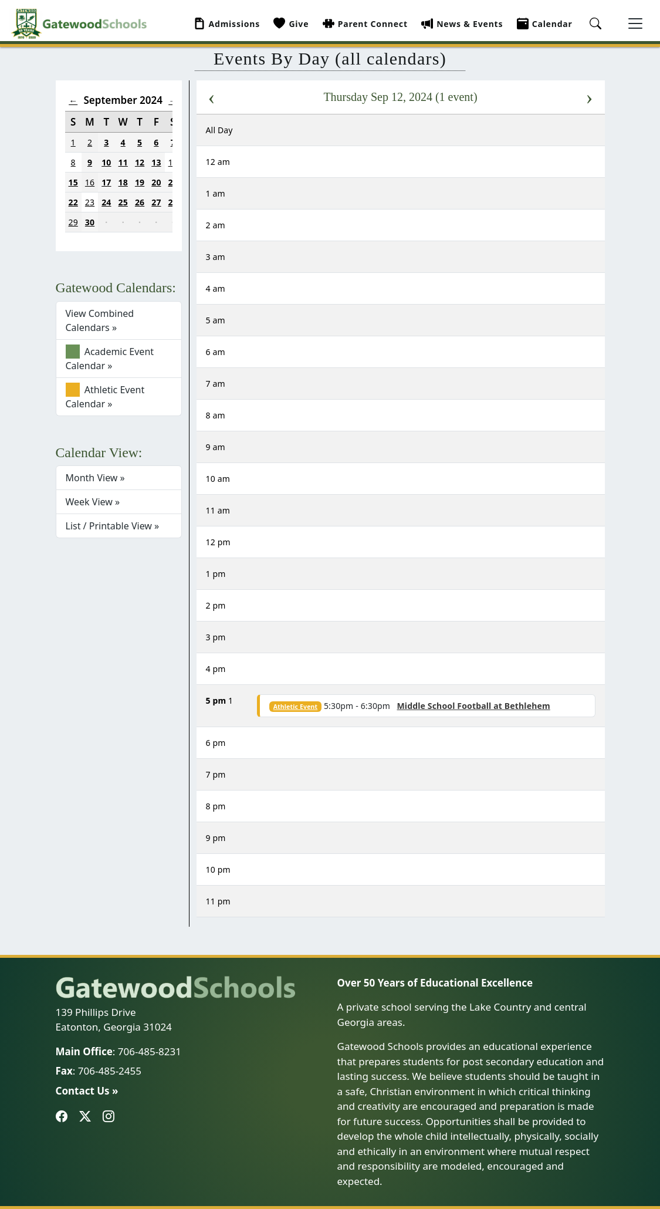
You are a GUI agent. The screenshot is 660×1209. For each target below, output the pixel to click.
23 (89, 202)
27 (156, 202)
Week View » (93, 501)
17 (106, 182)
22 (73, 202)
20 (156, 182)
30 (89, 222)
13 (156, 162)
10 (106, 162)
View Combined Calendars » (100, 320)
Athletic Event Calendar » (105, 396)
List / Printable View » (113, 525)
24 (106, 202)
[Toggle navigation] (635, 23)
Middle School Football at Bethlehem (473, 705)
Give (291, 23)
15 (73, 182)
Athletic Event (295, 707)
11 (123, 162)
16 (89, 182)
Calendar (545, 23)
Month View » (95, 477)
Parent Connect (365, 23)
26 (139, 202)
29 (73, 222)
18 (123, 182)
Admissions (227, 23)
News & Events (462, 23)
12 (139, 162)
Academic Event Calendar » (110, 358)
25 (123, 202)
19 (139, 182)
